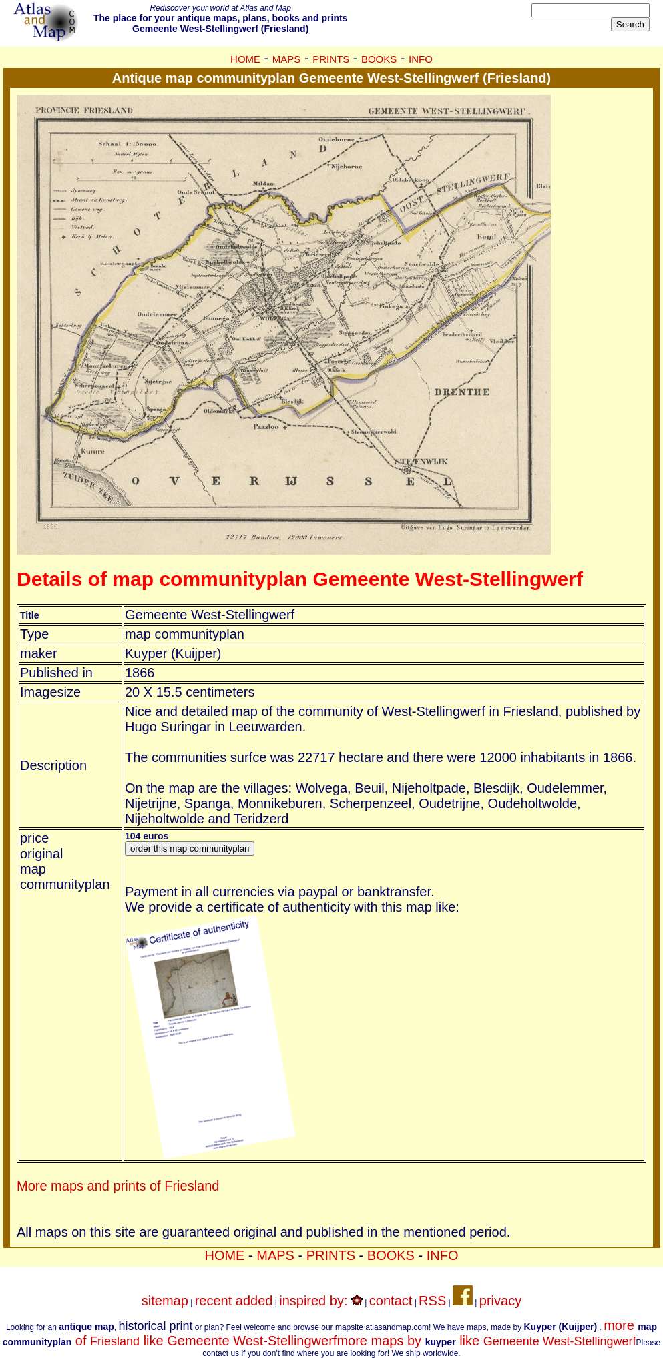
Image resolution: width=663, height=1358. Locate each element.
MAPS (286, 59)
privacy (500, 1300)
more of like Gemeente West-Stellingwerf (330, 1333)
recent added (234, 1300)
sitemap (165, 1300)
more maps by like (486, 1340)
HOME (245, 59)
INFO (421, 59)
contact (390, 1300)
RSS (432, 1300)
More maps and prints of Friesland (118, 1185)
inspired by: (321, 1300)
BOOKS (379, 59)
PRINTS (330, 59)
